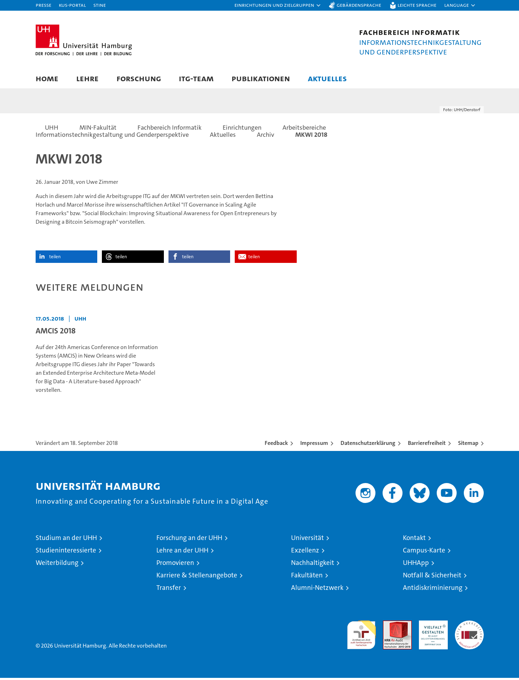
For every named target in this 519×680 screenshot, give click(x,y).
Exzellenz (305, 552)
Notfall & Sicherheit (432, 577)
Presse (43, 5)
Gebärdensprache (359, 5)
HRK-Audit (431, 626)
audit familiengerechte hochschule (361, 634)
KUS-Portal (72, 5)
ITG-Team (196, 78)
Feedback (276, 445)
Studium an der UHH (66, 539)
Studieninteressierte (66, 552)
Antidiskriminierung (432, 589)
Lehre (87, 78)
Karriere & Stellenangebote (196, 577)
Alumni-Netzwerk (317, 589)
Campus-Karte (424, 552)
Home (47, 78)
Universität (307, 539)
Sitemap (468, 445)
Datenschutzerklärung (368, 445)
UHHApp (416, 564)
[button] (277, 5)
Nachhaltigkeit (312, 564)
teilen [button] (55, 259)
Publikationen (261, 78)
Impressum (314, 445)
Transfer (168, 589)
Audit (389, 626)
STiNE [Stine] (99, 5)
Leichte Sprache (417, 5)
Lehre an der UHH (182, 552)
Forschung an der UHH (189, 539)
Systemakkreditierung (469, 626)
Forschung (138, 78)
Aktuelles (327, 78)
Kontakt (414, 539)
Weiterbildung (57, 564)
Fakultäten (307, 577)
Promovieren (175, 564)
